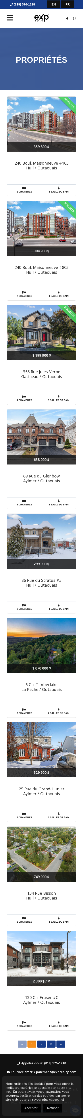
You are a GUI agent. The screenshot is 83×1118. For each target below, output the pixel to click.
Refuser (53, 1108)
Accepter (30, 1108)
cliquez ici (56, 1099)
